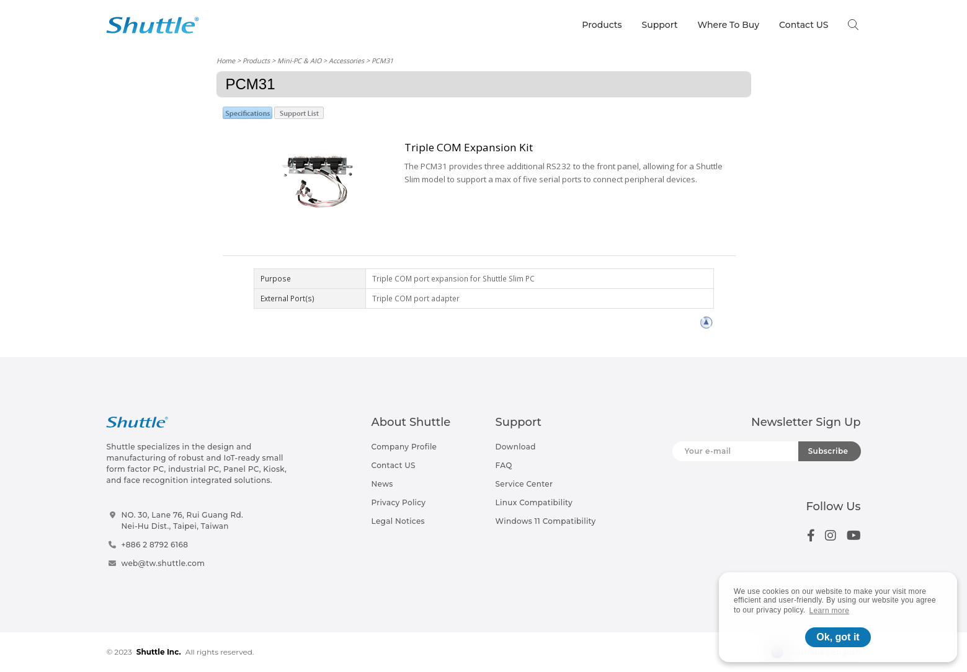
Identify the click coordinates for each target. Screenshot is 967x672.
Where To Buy (729, 24)
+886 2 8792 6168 (154, 544)
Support (660, 24)
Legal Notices (398, 521)
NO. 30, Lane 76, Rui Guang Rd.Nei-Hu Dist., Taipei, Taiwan (182, 520)
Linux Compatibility (534, 502)
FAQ (504, 465)
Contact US (803, 24)
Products (602, 24)
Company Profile (404, 446)
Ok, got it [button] (837, 637)
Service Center (524, 484)
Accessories (346, 60)
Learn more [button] (829, 610)
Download (516, 446)
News (382, 484)
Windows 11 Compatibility (546, 521)
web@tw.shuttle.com (163, 563)
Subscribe (828, 451)
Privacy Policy (399, 502)
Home (225, 60)
